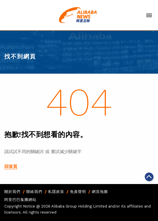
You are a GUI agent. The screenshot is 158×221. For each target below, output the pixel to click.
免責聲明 (78, 191)
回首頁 (10, 166)
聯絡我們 (34, 191)
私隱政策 (56, 191)
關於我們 (12, 191)
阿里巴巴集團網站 (20, 199)
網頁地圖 (100, 191)
